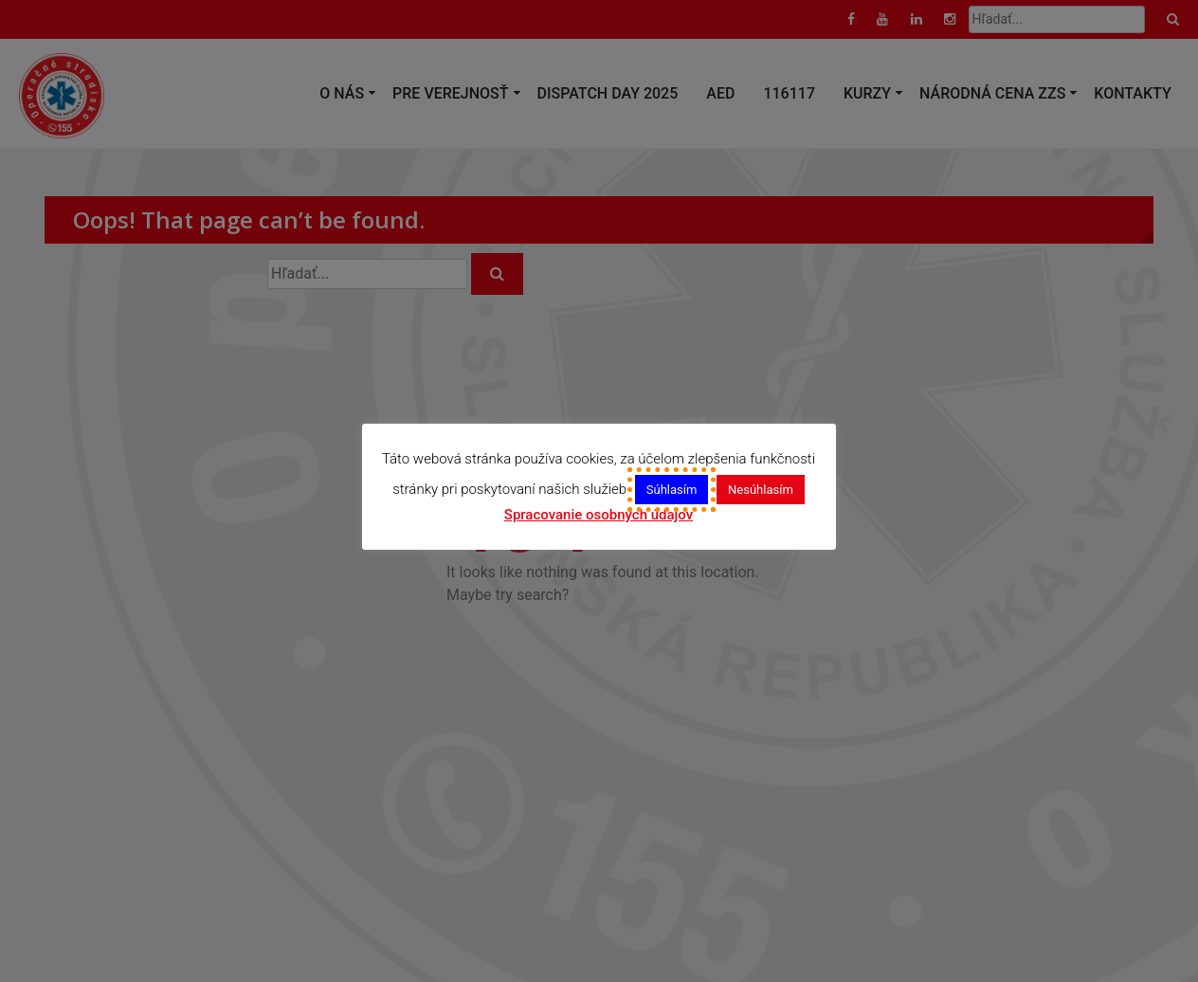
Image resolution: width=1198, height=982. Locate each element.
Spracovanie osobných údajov (598, 514)
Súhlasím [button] (672, 489)
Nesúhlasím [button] (761, 489)
